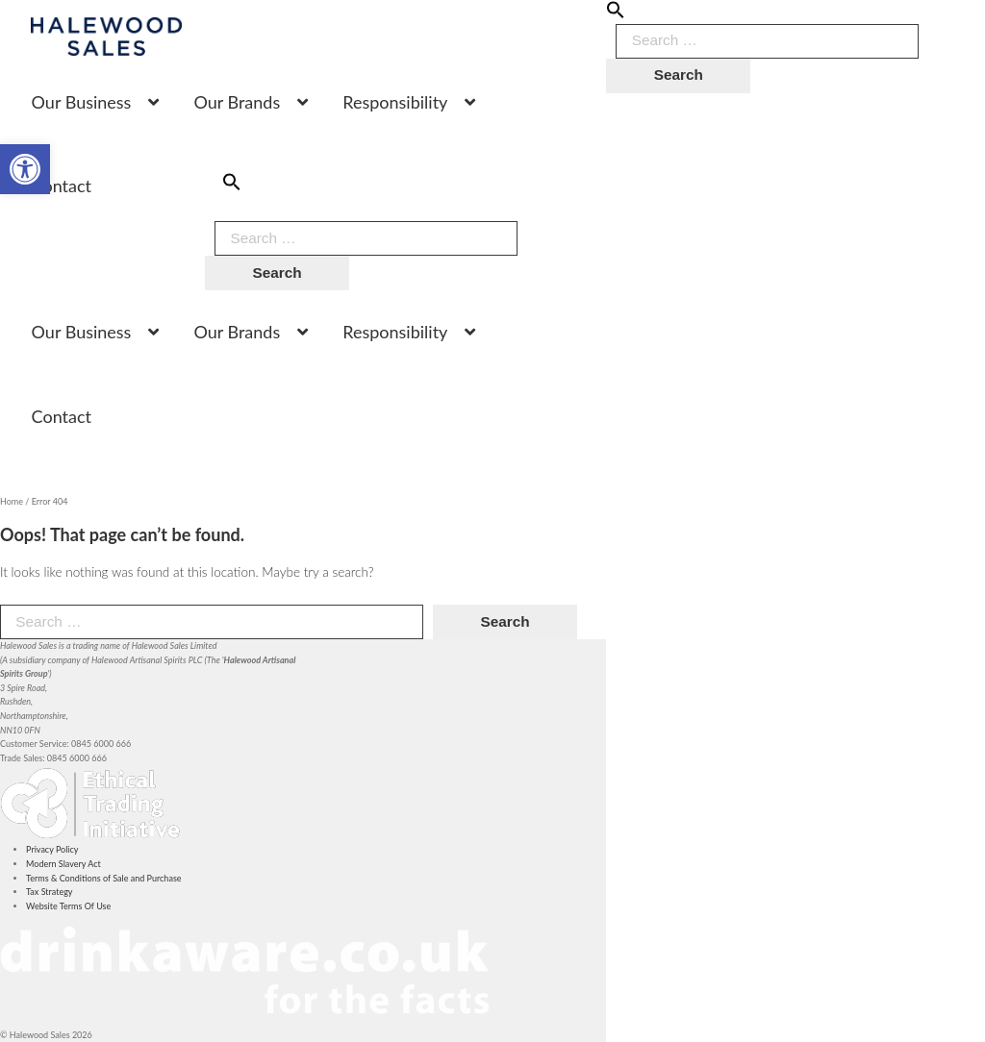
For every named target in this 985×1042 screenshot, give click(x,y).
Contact (61, 185)
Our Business (82, 101)
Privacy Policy (52, 849)
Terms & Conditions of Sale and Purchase (103, 878)
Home (11, 501)
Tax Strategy (49, 891)
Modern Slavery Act (63, 863)
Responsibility (394, 101)
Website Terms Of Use (68, 906)
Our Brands (236, 101)
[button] (615, 16)
